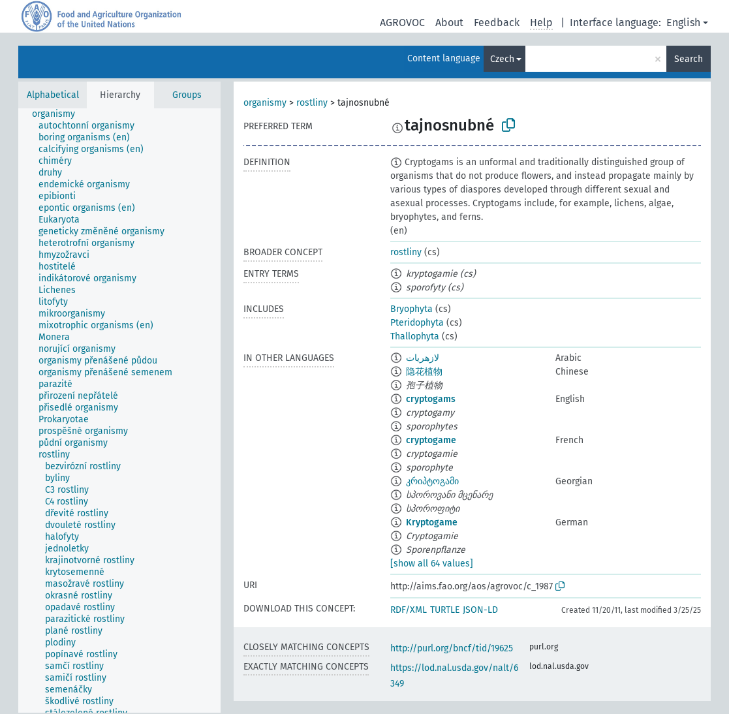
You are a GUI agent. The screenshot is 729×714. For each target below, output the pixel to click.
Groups (187, 95)
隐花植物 (424, 371)
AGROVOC (402, 22)
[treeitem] (59, 114)
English (683, 22)
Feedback (497, 22)
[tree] (119, 410)
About (449, 22)
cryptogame (431, 440)
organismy (265, 102)
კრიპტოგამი (432, 481)
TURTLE (444, 609)
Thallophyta (414, 336)
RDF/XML (408, 609)
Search (688, 59)
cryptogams (431, 399)
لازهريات (422, 358)
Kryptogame (432, 522)
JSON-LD (480, 609)
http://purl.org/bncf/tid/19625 (451, 648)
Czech (502, 59)
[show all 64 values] (431, 563)
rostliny (312, 102)
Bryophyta (411, 309)
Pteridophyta (417, 322)
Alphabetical (53, 95)
